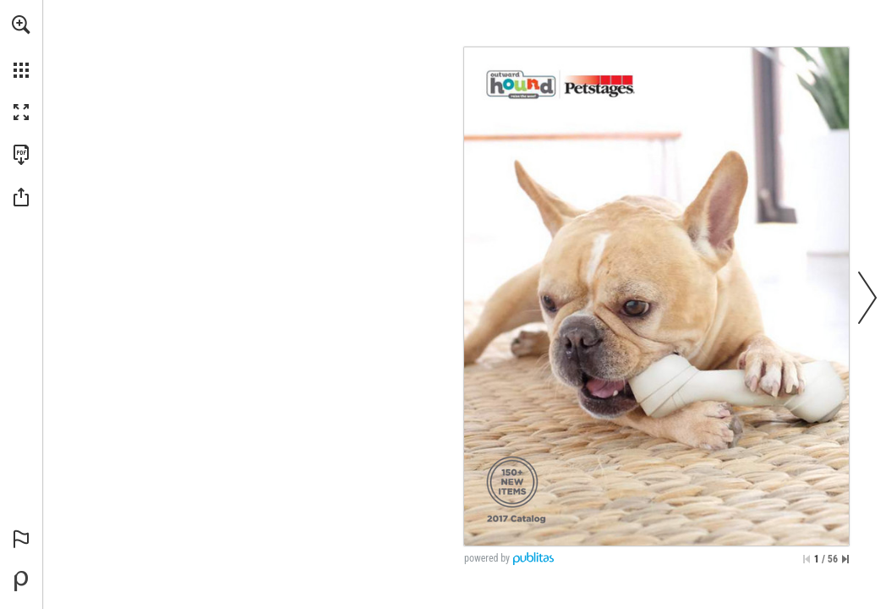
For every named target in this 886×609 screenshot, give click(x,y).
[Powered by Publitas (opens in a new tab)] (21, 581)
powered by (487, 558)
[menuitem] (21, 46)
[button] (21, 24)
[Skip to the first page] (806, 559)
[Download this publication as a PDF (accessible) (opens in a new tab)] (21, 155)
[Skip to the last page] (845, 559)
